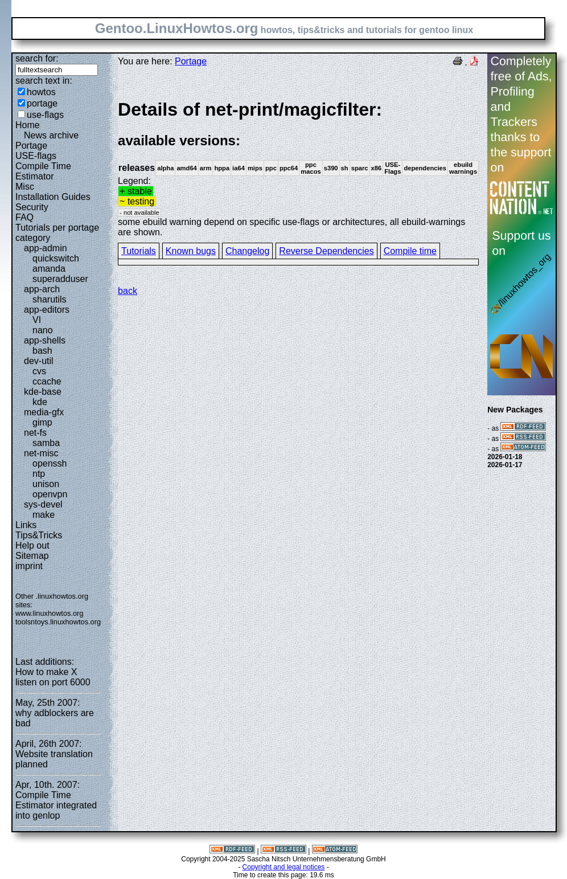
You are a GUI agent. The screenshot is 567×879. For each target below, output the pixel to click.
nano (42, 330)
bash (42, 350)
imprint (29, 566)
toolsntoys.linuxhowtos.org (58, 622)
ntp (38, 474)
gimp (42, 422)
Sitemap (32, 556)
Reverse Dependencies (326, 251)
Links (25, 525)
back (127, 291)
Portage (31, 145)
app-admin (45, 248)
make (43, 515)
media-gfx (44, 412)
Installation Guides (53, 197)
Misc (24, 186)
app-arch (42, 289)
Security (31, 207)
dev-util (39, 361)
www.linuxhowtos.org (49, 613)
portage (42, 103)
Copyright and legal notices (284, 867)
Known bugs (191, 251)
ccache (46, 381)
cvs (39, 371)
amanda (48, 268)
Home (27, 125)
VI (36, 320)
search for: (37, 58)
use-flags (45, 115)
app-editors (46, 309)
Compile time (410, 251)
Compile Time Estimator (43, 171)
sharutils (49, 299)
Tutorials (138, 251)
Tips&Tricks (38, 535)
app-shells (44, 340)
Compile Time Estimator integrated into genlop (56, 805)
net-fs (35, 433)
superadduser (60, 279)
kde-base (42, 391)
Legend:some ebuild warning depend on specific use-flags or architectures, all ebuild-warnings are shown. (298, 167)
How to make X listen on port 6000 (53, 677)
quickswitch (55, 258)
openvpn (49, 494)
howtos (41, 92)
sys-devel (43, 504)
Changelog (247, 251)
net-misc (41, 453)
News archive (51, 135)
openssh (49, 463)
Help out (32, 545)
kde (39, 402)
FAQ (24, 217)
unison (45, 484)
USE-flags (35, 156)
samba (46, 443)
